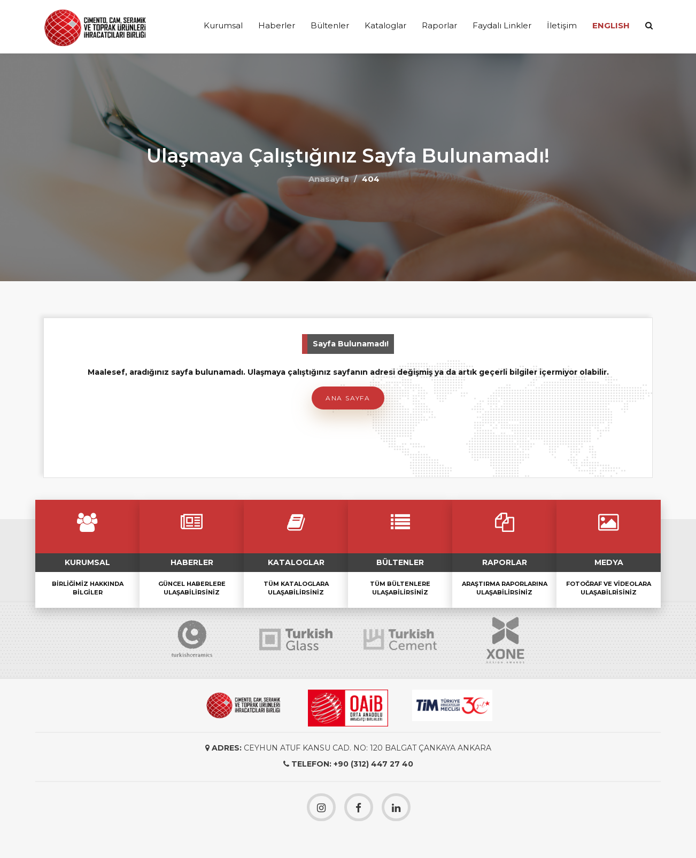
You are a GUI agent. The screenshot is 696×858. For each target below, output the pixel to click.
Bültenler (330, 25)
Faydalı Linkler (502, 25)
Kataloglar (385, 25)
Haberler (276, 25)
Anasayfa (328, 179)
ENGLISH (611, 25)
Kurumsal (223, 25)
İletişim (562, 25)
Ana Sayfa (348, 398)
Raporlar (439, 25)
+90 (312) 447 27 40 (373, 764)
